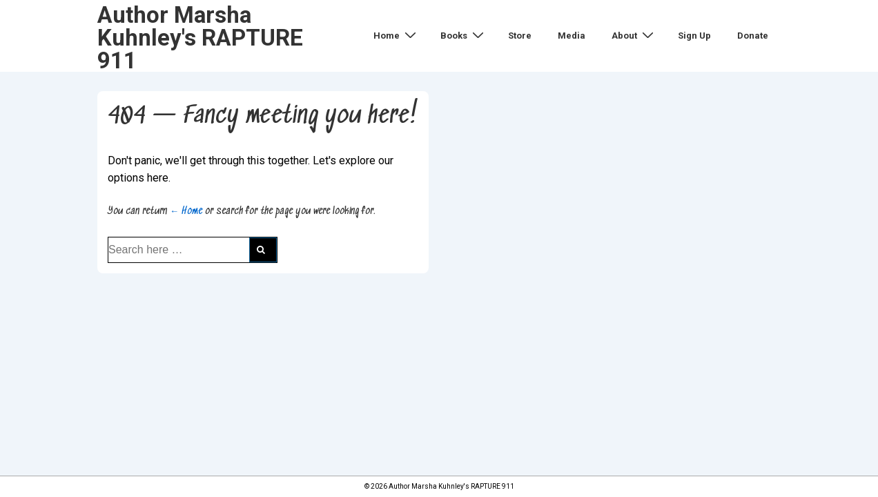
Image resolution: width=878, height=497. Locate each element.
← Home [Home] (186, 211)
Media (571, 35)
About (634, 35)
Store (519, 35)
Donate (752, 35)
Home (396, 35)
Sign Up (694, 35)
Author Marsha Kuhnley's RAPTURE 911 (200, 37)
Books (463, 35)
